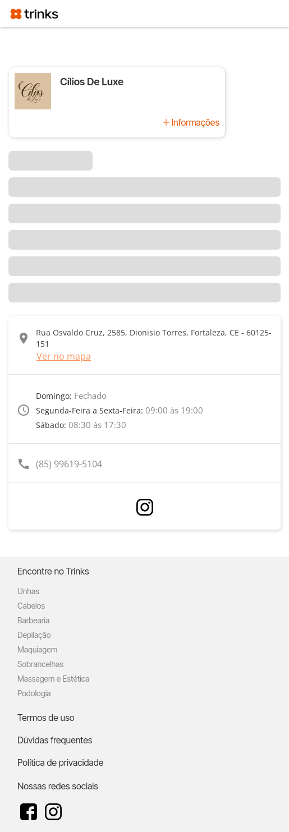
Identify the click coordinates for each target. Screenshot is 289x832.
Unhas (28, 591)
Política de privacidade (60, 762)
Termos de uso (46, 717)
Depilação (34, 635)
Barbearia (33, 620)
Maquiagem (37, 649)
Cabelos (31, 605)
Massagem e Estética (53, 678)
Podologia (34, 693)
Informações (195, 122)
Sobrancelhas (40, 664)
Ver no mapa (63, 356)
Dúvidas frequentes (54, 740)
